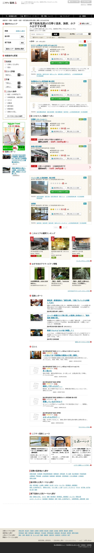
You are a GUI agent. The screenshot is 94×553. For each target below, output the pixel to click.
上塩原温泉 (45, 476)
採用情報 (89, 545)
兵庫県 (37, 531)
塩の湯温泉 (75, 474)
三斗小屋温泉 (73, 476)
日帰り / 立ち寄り (13, 64)
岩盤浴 (9, 103)
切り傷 (32, 489)
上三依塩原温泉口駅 (77, 74)
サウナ (78, 487)
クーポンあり (51, 37)
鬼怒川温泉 (75, 533)
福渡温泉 (56, 474)
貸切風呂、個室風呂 (71, 485)
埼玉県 (27, 531)
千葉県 (32, 531)
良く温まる (47, 371)
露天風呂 (35, 485)
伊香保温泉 (50, 533)
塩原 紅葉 (51, 223)
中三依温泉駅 (40, 76)
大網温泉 (32, 476)
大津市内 (64, 535)
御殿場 (46, 535)
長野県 (61, 531)
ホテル (56, 485)
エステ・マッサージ (69, 487)
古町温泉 (62, 474)
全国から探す (20, 31)
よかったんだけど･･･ (51, 417)
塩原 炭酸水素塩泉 (41, 112)
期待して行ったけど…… (52, 386)
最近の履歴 (86, 1)
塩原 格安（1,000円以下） (64, 74)
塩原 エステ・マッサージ (61, 223)
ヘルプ (80, 540)
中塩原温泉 (83, 474)
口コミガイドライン (70, 540)
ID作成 (89, 4)
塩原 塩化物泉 (50, 112)
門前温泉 (38, 476)
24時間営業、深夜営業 (78, 499)
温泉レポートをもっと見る (82, 342)
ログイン (83, 4)
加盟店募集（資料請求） (45, 540)
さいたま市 (36, 535)
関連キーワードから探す (10, 537)
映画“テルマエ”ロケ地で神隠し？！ (60, 330)
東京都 (46, 531)
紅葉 (87, 499)
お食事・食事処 (44, 485)
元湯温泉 (39, 474)
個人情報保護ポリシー (59, 545)
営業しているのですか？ (52, 402)
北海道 (56, 531)
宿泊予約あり (62, 37)
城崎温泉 (37, 533)
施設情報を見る (58, 59)
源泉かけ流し (47, 487)
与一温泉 (68, 474)
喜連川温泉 (33, 474)
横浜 (20, 535)
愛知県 (66, 531)
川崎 (23, 535)
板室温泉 (58, 476)
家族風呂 (51, 499)
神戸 (68, 535)
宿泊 (31, 485)
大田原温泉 (65, 476)
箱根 (26, 533)
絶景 (56, 499)
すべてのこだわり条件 (14, 116)
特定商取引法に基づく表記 (73, 545)
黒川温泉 (63, 533)
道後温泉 (57, 533)
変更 (22, 36)
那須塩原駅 (39, 198)
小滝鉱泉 (81, 476)
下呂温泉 (43, 533)
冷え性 (51, 485)
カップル (62, 485)
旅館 (35, 489)
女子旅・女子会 (85, 487)
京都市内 (57, 535)
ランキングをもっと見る (83, 261)
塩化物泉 (45, 499)
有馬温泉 (31, 533)
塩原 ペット (62, 196)
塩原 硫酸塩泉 (58, 112)
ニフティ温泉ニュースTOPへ (82, 465)
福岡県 (71, 531)
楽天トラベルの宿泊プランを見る (59, 62)
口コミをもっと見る (84, 427)
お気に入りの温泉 (74, 1)
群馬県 (41, 531)
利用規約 (83, 545)
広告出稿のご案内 (58, 540)
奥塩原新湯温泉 (48, 474)
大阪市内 (51, 535)
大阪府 (51, 531)
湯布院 (69, 533)
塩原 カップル (53, 74)
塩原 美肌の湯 (54, 196)
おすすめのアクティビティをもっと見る (79, 291)
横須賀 (28, 535)
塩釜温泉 (52, 476)
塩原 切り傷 (46, 74)
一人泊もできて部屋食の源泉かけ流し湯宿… (60, 355)
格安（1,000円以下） (36, 487)
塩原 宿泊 (39, 74)
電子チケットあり (38, 37)
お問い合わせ (87, 540)
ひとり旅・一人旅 (57, 487)
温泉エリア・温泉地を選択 (15, 49)
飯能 (41, 535)
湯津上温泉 (33, 478)
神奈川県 (21, 531)
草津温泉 (21, 533)
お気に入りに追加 (74, 59)
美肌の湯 (78, 496)
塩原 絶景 (45, 223)
